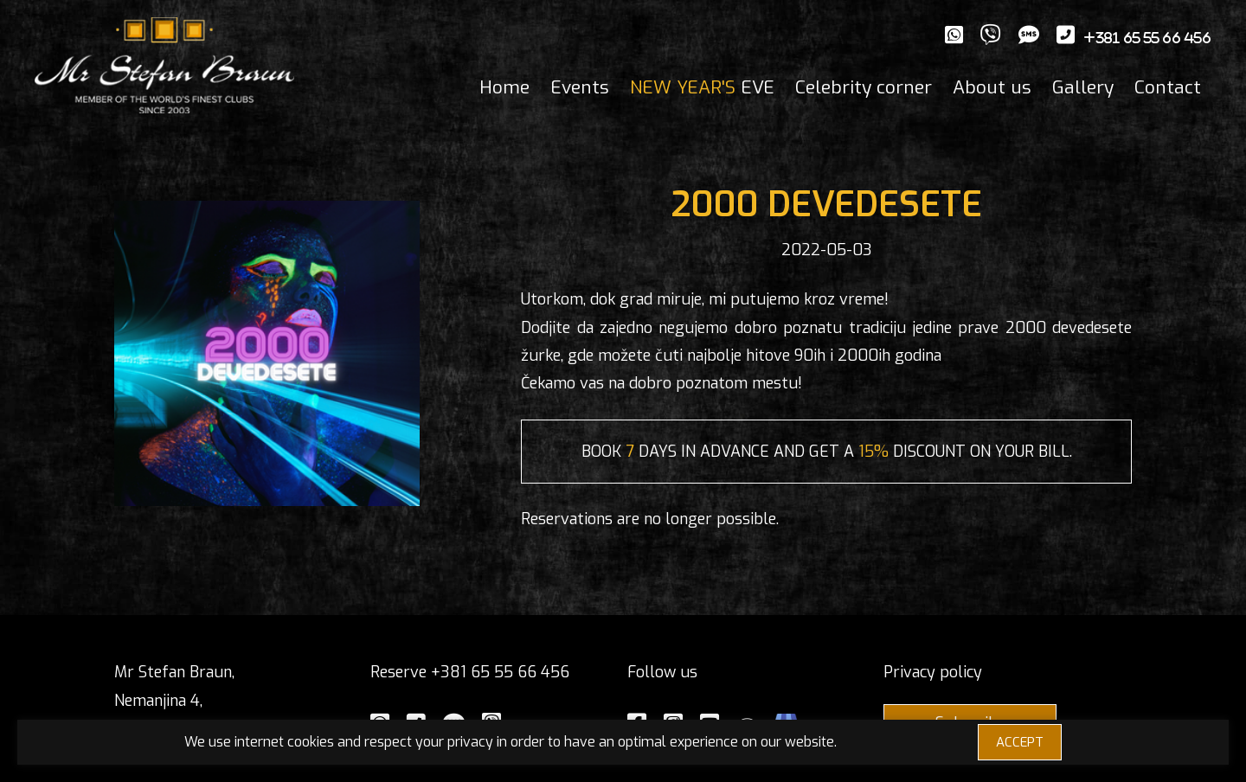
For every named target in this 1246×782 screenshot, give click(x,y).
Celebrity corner (863, 87)
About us (992, 87)
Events (579, 87)
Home (504, 87)
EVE (702, 87)
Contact (1167, 87)
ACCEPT (1020, 742)
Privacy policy (932, 672)
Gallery (1083, 87)
